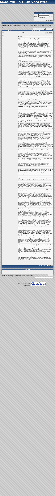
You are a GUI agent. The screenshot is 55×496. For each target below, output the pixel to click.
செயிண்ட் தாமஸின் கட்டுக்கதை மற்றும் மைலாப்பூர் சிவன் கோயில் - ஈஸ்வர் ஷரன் (34, 25)
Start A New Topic (37, 29)
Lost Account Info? (49, 20)
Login (51, 16)
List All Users (17, 22)
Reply (43, 29)
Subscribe (50, 275)
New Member (50, 19)
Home (7, 22)
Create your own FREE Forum (24, 283)
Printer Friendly (49, 29)
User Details (37, 22)
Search (27, 22)
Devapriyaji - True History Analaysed (9, 25)
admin (3, 32)
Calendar (48, 22)
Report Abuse (27, 285)
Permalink (42, 32)
